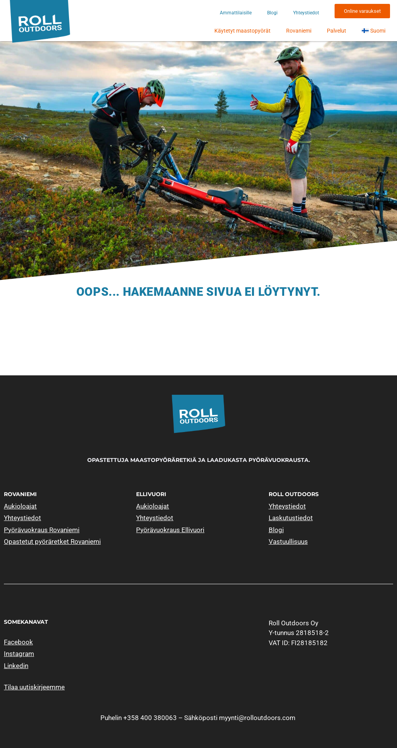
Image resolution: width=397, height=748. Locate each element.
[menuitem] (373, 31)
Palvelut (336, 31)
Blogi (272, 13)
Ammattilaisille (236, 13)
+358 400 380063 (150, 718)
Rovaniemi (298, 31)
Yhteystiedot (306, 13)
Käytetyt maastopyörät (242, 31)
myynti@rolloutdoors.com (257, 718)
